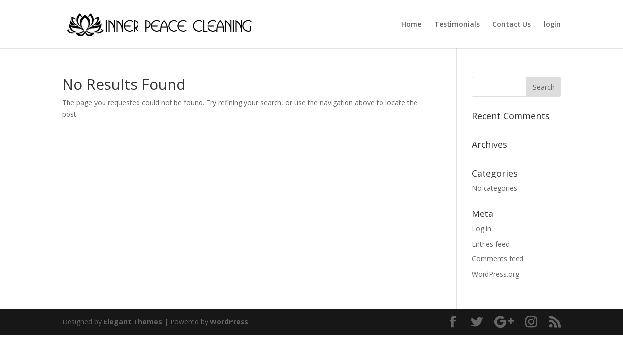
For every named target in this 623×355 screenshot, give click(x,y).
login (552, 25)
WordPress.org (495, 274)
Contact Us (511, 25)
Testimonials (457, 25)
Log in (481, 228)
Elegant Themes (133, 321)
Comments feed (497, 258)
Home (411, 25)
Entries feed (491, 243)
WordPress (229, 321)
